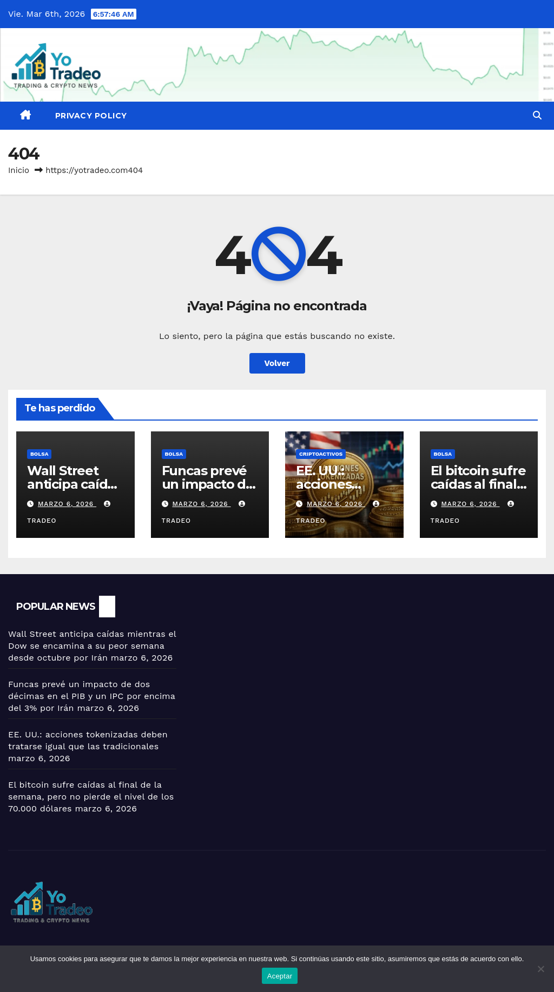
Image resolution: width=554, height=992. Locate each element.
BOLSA (39, 454)
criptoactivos (320, 454)
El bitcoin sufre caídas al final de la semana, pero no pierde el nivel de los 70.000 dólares (91, 797)
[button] (537, 115)
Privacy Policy (91, 116)
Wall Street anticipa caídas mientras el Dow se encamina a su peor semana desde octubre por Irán (92, 646)
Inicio (18, 170)
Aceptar (280, 976)
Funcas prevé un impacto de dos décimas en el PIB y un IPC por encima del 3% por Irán (91, 696)
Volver (277, 363)
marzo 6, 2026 (67, 504)
